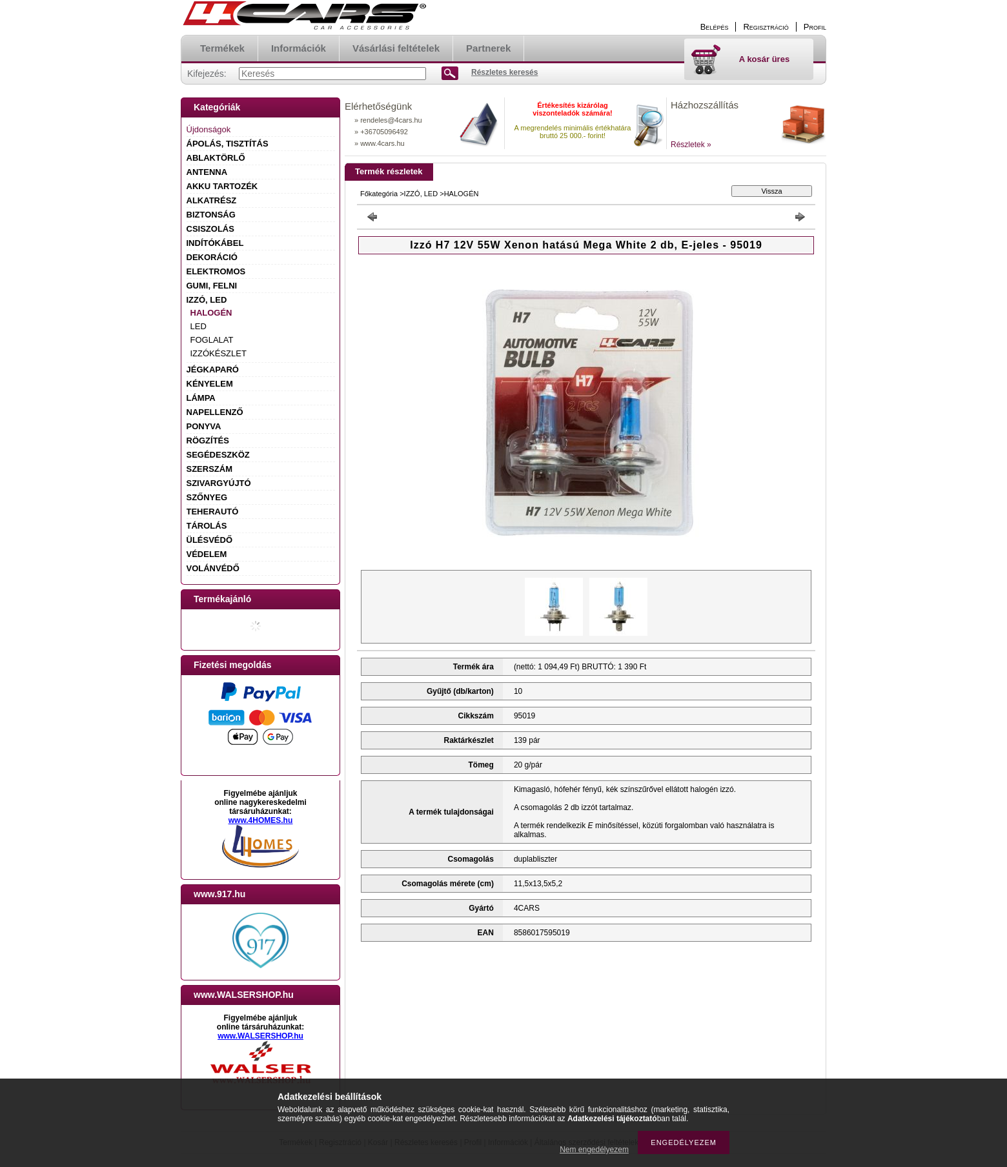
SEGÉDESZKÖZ (218, 455)
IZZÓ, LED (207, 300)
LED (198, 326)
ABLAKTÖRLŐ (216, 158)
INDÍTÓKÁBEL (215, 243)
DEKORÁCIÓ (212, 257)
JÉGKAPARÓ (213, 369)
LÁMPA (201, 398)
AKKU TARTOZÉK (222, 186)
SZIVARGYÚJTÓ (219, 483)
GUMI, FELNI (212, 285)
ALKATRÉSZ (212, 200)
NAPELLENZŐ (215, 412)
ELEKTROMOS (216, 271)
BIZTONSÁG (211, 214)
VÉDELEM (207, 554)
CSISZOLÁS (210, 229)
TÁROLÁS (207, 526)
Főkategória (379, 194)
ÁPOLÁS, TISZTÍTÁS (228, 143)
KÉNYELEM (210, 384)
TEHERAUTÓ (213, 511)
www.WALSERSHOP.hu (260, 1035)
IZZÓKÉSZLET (218, 353)
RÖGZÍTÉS (208, 440)
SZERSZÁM (210, 469)
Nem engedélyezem (594, 1149)
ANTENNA (207, 172)
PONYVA (204, 426)
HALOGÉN (211, 313)
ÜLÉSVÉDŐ (210, 540)
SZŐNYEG (207, 497)
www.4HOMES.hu (261, 820)
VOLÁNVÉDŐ (213, 568)
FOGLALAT (212, 340)
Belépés (714, 27)
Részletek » (691, 144)
